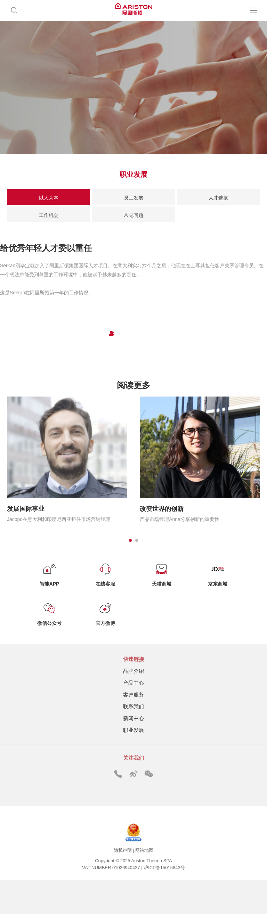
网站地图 (144, 850)
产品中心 (133, 683)
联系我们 (133, 706)
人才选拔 (218, 198)
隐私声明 (123, 850)
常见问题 (133, 215)
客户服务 (133, 694)
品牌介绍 (133, 671)
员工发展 (133, 198)
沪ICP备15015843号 (164, 867)
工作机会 (48, 215)
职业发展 (133, 730)
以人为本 (48, 198)
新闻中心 (133, 718)
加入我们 (133, 350)
